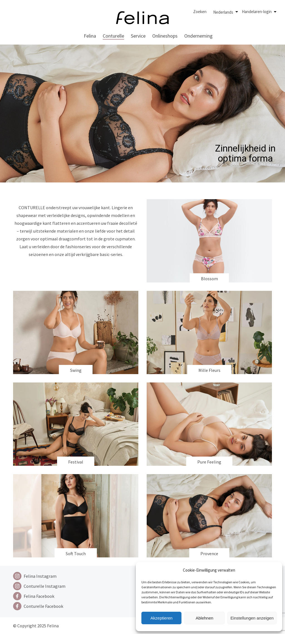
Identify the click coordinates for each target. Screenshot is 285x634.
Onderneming (198, 36)
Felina (90, 36)
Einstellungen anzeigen (252, 618)
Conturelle (113, 36)
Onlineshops (165, 36)
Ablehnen (204, 618)
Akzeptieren (162, 618)
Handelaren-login (257, 11)
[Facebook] (39, 596)
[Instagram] (39, 576)
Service (138, 36)
